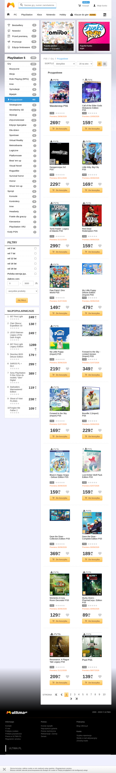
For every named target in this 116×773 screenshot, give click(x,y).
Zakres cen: (14, 279)
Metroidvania (22, 145)
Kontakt (8, 726)
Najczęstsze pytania (49, 729)
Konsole (22, 196)
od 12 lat (12, 258)
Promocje (22, 41)
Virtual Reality (22, 140)
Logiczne (22, 150)
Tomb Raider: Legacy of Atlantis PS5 (59, 230)
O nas (7, 729)
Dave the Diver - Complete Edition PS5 (92, 538)
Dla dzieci (22, 130)
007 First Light (16, 316)
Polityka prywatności (13, 734)
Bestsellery (22, 25)
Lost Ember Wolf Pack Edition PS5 (92, 476)
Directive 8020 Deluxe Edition (16, 355)
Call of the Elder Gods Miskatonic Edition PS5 (92, 108)
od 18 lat (12, 268)
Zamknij (4, 769)
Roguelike (22, 171)
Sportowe (22, 135)
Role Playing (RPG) (22, 79)
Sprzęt (22, 191)
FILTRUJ (22, 300)
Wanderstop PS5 (59, 106)
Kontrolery (22, 201)
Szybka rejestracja (84, 736)
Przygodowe (22, 99)
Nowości (22, 30)
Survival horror (22, 176)
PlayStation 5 (22, 57)
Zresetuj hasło (82, 741)
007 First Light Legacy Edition (16, 345)
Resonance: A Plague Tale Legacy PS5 (59, 661)
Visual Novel (22, 165)
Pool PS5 (87, 660)
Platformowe (22, 155)
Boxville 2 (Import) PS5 (90, 414)
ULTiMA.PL (15, 748)
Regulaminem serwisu (64, 768)
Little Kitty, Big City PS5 (90, 168)
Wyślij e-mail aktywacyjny (87, 738)
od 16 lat (12, 263)
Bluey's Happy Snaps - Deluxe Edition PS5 (59, 476)
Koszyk (83, 5)
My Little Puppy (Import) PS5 (57, 353)
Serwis (43, 736)
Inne (22, 84)
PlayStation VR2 (22, 226)
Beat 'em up (22, 160)
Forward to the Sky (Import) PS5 (58, 414)
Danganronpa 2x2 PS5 (58, 168)
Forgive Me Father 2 (15, 409)
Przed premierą (22, 36)
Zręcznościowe (22, 120)
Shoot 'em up (22, 186)
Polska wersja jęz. (17, 273)
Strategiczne (22, 104)
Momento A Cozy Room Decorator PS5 (59, 599)
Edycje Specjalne (22, 125)
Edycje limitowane (22, 47)
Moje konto (100, 5)
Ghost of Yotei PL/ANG (16, 399)
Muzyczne (22, 69)
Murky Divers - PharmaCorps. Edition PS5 (92, 600)
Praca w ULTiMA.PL (13, 736)
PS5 (45, 59)
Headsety (22, 211)
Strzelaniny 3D (22, 109)
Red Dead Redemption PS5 (89, 230)
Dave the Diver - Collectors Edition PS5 (60, 538)
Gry (22, 63)
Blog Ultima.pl (82, 726)
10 (104, 694)
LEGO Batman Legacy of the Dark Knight (16, 335)
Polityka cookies (11, 731)
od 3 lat (11, 248)
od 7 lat (11, 253)
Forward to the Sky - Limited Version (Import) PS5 (91, 354)
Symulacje (22, 89)
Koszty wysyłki (47, 726)
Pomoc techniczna (48, 731)
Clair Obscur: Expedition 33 (16, 324)
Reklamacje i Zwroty (49, 734)
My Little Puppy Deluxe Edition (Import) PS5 (89, 292)
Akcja (22, 74)
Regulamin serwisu (13, 739)
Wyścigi (22, 115)
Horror (22, 181)
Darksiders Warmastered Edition (16, 389)
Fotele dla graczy (22, 216)
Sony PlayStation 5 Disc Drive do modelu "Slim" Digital (17, 376)
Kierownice (22, 221)
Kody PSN (22, 232)
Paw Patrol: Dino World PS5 (57, 291)
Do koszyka (59, 129)
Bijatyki (22, 94)
